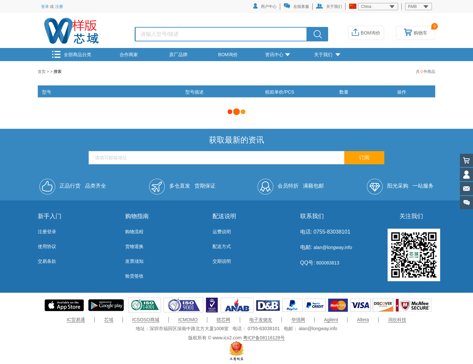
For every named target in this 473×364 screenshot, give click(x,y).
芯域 (108, 319)
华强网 (298, 319)
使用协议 (47, 246)
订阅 (364, 157)
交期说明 (222, 261)
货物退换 (134, 246)
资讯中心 (277, 54)
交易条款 (47, 261)
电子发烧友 (260, 319)
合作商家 (129, 54)
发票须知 (134, 261)
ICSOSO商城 (145, 319)
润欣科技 (397, 319)
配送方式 (222, 246)
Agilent (331, 319)
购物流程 (134, 231)
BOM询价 (366, 32)
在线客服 (296, 6)
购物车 (415, 32)
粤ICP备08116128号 (264, 337)
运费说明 (222, 231)
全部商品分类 (71, 54)
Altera (363, 319)
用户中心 (265, 6)
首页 (42, 71)
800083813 (327, 262)
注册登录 (47, 231)
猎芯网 (223, 319)
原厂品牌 (178, 54)
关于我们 (329, 6)
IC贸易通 (76, 319)
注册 (59, 6)
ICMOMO (187, 319)
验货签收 (134, 276)
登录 (45, 6)
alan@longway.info (332, 247)
